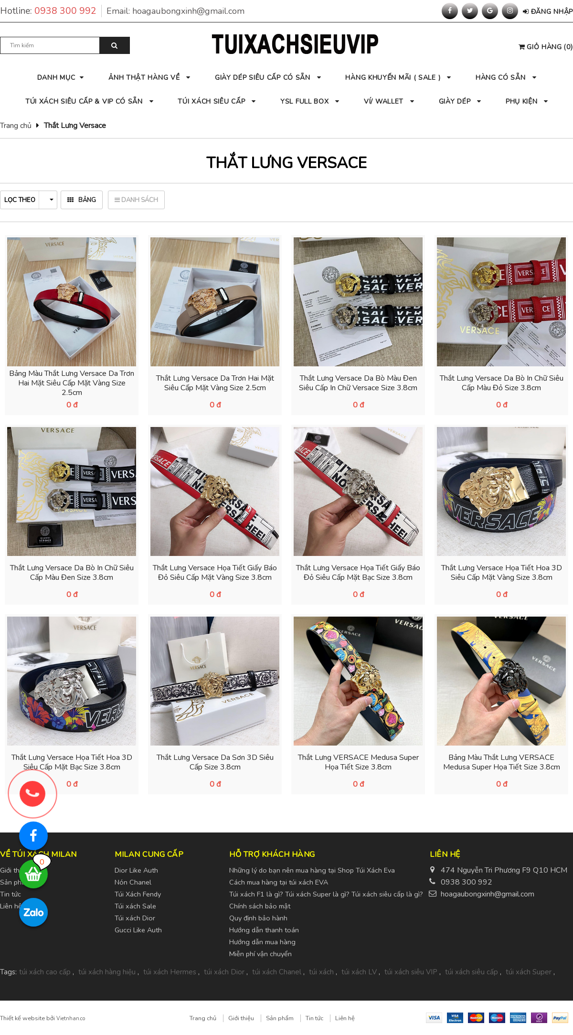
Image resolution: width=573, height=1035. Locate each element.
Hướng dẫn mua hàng (262, 942)
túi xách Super (529, 972)
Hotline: (51, 11)
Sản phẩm (280, 1018)
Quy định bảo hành (258, 918)
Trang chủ (16, 125)
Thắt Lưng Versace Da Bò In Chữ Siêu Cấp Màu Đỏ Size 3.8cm (501, 383)
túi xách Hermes (169, 972)
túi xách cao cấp (45, 972)
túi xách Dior (224, 972)
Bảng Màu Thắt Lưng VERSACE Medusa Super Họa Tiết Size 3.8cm (501, 762)
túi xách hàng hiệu (107, 972)
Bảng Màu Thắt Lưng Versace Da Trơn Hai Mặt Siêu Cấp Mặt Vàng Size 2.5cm (71, 383)
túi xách (321, 972)
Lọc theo (28, 200)
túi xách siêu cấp (471, 972)
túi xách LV (359, 972)
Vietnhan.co (70, 1018)
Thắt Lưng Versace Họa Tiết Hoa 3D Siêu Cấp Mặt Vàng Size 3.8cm (501, 572)
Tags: (8, 972)
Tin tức (314, 1018)
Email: (175, 11)
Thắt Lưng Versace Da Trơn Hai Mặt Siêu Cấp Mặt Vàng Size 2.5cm (215, 383)
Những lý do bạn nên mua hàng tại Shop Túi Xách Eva (312, 870)
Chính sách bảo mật (259, 906)
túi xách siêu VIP (410, 972)
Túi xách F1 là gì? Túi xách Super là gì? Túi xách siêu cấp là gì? (326, 894)
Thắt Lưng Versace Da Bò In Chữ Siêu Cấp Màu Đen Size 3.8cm (72, 572)
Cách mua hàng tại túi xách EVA (278, 882)
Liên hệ (345, 1018)
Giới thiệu (241, 1018)
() (546, 47)
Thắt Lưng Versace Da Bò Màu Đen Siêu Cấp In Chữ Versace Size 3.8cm (358, 383)
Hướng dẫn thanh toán (264, 930)
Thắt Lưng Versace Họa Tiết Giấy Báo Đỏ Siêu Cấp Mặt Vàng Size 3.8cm (215, 572)
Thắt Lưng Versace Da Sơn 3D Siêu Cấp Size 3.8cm (215, 762)
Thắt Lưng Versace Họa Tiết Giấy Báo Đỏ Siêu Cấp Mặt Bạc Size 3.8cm (358, 572)
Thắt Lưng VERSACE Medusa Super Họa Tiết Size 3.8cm (358, 762)
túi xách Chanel (276, 972)
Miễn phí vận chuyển (260, 954)
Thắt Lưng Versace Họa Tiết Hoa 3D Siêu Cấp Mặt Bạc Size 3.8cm (71, 762)
